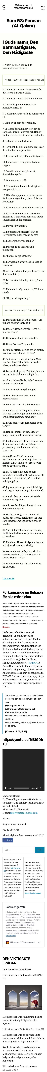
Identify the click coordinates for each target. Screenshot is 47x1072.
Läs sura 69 (8, 578)
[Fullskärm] (41, 788)
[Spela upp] (6, 788)
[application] (23, 770)
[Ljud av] (37, 788)
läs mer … (34, 662)
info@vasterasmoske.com (24, 813)
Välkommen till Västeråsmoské (23, 6)
